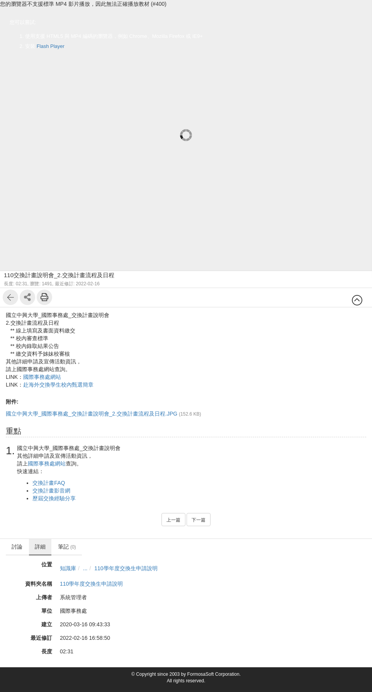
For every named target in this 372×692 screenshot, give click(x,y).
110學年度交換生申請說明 (125, 568)
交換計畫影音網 (51, 490)
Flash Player (51, 46)
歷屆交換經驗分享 (54, 498)
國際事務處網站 (42, 377)
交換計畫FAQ (48, 483)
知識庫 (68, 568)
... (85, 568)
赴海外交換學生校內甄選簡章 (58, 385)
